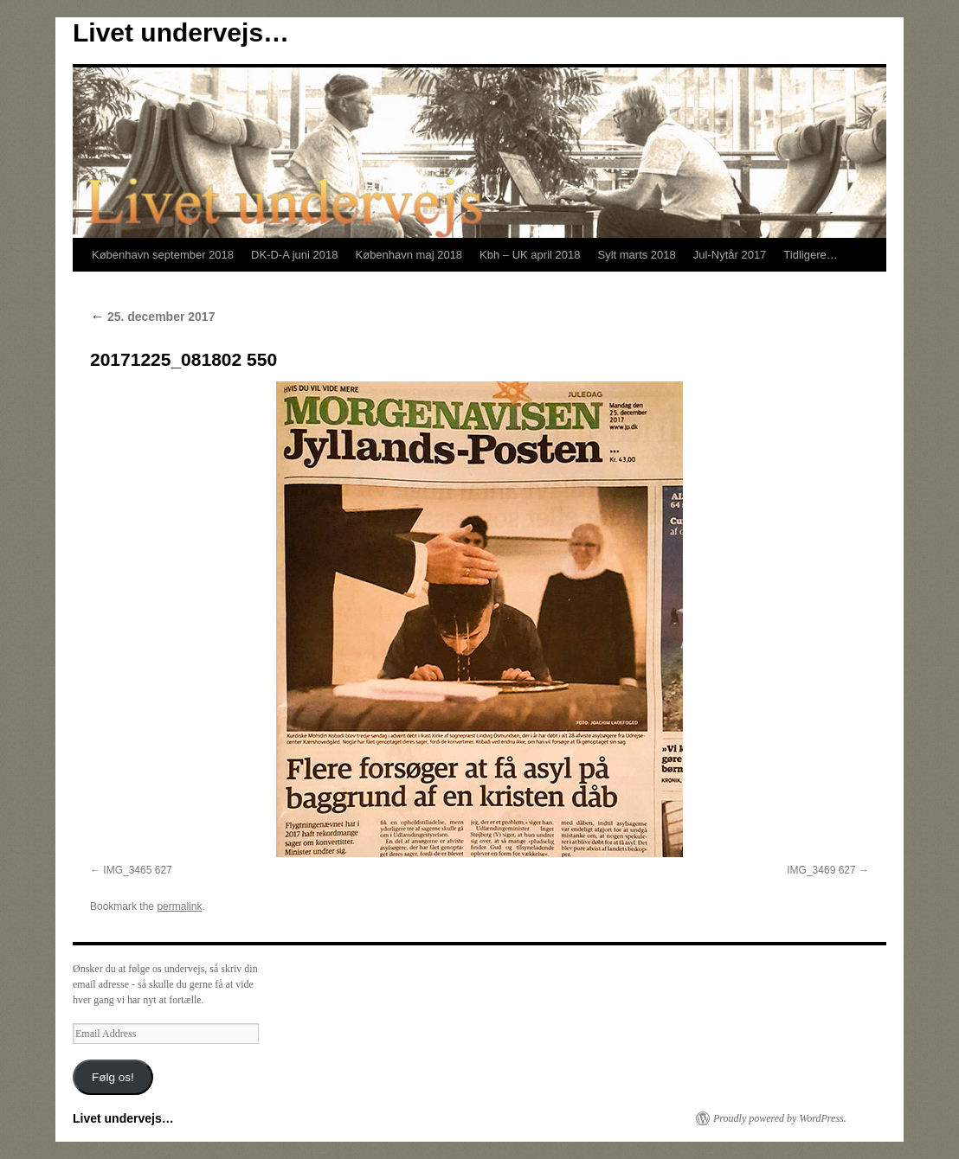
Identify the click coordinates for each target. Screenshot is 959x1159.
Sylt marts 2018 (636, 254)
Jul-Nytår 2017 (730, 254)
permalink (179, 906)
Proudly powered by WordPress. (779, 1118)
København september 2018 (163, 254)
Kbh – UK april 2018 (530, 254)
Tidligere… (810, 254)
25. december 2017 (152, 316)
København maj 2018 (409, 254)
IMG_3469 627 (821, 870)
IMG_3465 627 (137, 870)
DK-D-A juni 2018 (294, 254)
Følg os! (113, 1077)
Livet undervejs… (181, 32)
